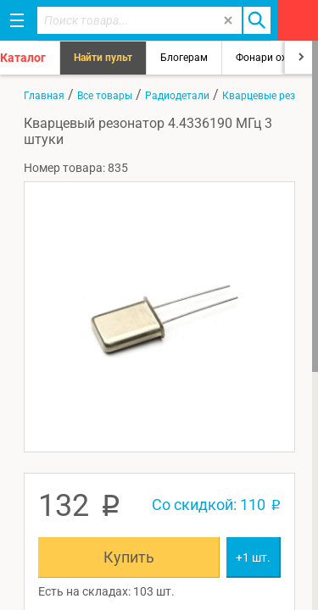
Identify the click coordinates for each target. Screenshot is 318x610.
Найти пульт (103, 58)
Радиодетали (177, 96)
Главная (44, 96)
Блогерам (184, 58)
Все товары (104, 96)
